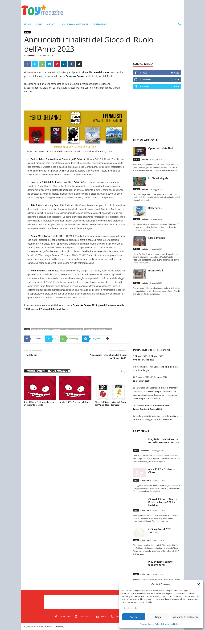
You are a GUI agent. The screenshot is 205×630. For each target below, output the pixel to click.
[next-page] (125, 371)
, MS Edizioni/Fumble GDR (47, 236)
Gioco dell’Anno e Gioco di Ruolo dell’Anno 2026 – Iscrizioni (111, 403)
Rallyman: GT (156, 207)
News (39, 24)
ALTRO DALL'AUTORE (59, 371)
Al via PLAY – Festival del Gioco (74, 402)
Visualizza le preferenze (185, 616)
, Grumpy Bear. (45, 205)
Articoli (52, 24)
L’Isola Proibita (156, 237)
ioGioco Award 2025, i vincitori (160, 530)
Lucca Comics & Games (71, 76)
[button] (198, 584)
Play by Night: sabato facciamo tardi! (160, 563)
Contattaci (100, 24)
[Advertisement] (126, 10)
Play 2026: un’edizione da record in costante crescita (40, 403)
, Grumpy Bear (45, 270)
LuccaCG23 (56, 329)
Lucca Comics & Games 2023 (81, 305)
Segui (176, 79)
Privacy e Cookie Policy (149, 624)
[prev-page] (121, 371)
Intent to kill (155, 270)
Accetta (134, 616)
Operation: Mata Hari (160, 148)
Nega (158, 616)
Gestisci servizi (130, 608)
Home (27, 24)
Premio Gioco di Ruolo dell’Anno (98, 329)
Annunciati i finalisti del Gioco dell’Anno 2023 (108, 356)
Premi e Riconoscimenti (73, 329)
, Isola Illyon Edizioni (56, 182)
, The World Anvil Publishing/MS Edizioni (58, 159)
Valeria (145, 159)
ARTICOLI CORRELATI (36, 371)
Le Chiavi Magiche (158, 178)
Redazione (31, 55)
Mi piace (175, 73)
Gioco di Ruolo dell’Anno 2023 (98, 72)
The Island (30, 354)
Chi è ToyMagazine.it (75, 24)
